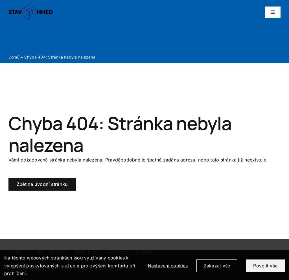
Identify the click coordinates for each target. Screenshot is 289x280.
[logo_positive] (30, 7)
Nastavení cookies (168, 269)
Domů (13, 57)
